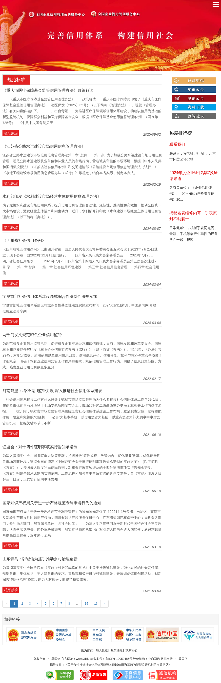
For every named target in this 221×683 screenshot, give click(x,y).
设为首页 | (87, 650)
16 (96, 603)
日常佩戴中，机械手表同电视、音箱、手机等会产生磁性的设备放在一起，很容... (193, 234)
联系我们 (131, 650)
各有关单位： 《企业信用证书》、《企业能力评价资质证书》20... (191, 193)
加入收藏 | (102, 650)
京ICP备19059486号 (118, 659)
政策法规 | (117, 650)
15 (86, 603)
